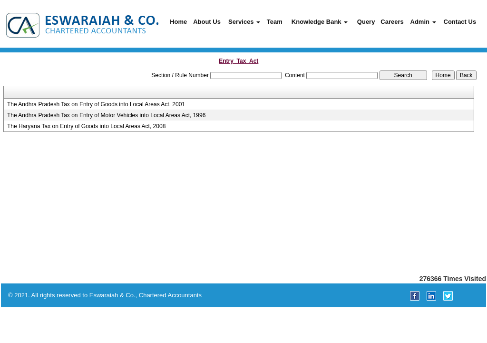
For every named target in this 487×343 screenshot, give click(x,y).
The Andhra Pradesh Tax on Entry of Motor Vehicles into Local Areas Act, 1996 (106, 115)
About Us (207, 21)
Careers (391, 21)
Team (274, 21)
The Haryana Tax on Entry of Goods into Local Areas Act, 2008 (86, 126)
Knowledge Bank (320, 21)
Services (244, 21)
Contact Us (460, 21)
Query (366, 21)
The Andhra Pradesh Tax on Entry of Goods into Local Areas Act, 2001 (96, 104)
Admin (423, 21)
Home (178, 21)
